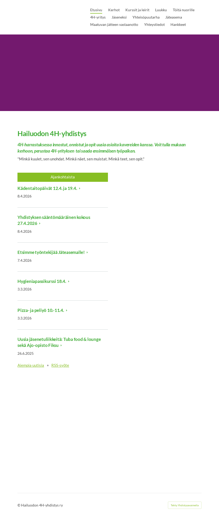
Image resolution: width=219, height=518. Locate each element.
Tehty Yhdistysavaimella (185, 505)
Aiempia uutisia (30, 365)
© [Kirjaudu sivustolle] (19, 505)
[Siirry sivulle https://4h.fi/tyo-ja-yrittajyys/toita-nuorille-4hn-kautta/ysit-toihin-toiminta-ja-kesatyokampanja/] (62, 417)
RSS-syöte (60, 365)
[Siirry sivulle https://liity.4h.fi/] (156, 320)
